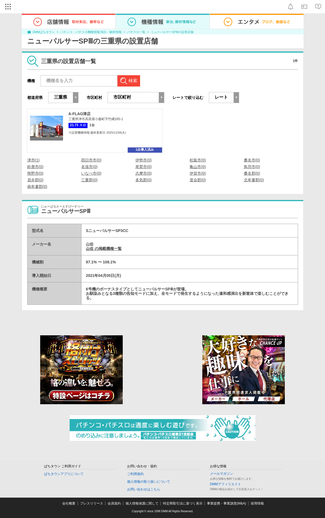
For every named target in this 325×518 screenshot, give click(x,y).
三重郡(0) (89, 180)
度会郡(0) (198, 180)
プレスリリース (91, 503)
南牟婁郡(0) (37, 186)
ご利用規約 (135, 474)
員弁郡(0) (35, 180)
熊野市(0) (35, 173)
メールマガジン (221, 474)
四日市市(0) (91, 160)
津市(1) (33, 160)
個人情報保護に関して (142, 503)
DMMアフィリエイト (225, 484)
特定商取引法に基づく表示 (183, 503)
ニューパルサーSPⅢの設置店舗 (172, 32)
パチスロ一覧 (136, 32)
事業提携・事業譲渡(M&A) (226, 503)
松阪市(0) (198, 160)
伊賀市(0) (198, 173)
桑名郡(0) (252, 173)
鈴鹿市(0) (35, 167)
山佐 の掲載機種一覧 (104, 248)
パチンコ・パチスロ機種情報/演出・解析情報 (91, 32)
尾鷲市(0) (143, 167)
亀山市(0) (198, 167)
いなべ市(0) (91, 173)
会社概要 (68, 503)
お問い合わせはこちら (143, 489)
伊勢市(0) (143, 160)
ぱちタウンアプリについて (64, 474)
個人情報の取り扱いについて (148, 482)
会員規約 (114, 503)
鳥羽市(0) (252, 167)
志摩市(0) (143, 173)
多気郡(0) (143, 180)
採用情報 (257, 503)
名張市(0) (89, 167)
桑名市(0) (252, 160)
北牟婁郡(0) (254, 180)
